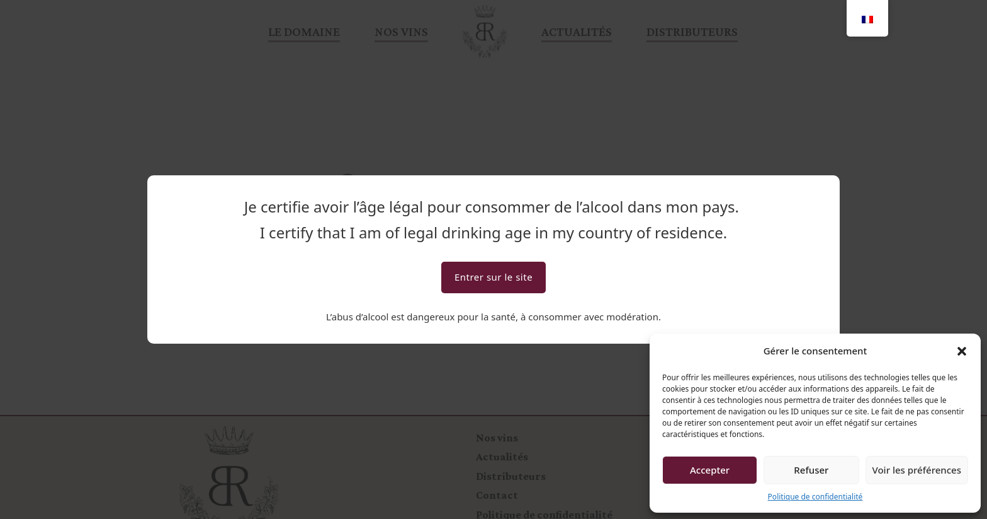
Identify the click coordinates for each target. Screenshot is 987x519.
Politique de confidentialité (815, 496)
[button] (962, 351)
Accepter (710, 470)
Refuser (811, 470)
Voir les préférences (916, 470)
